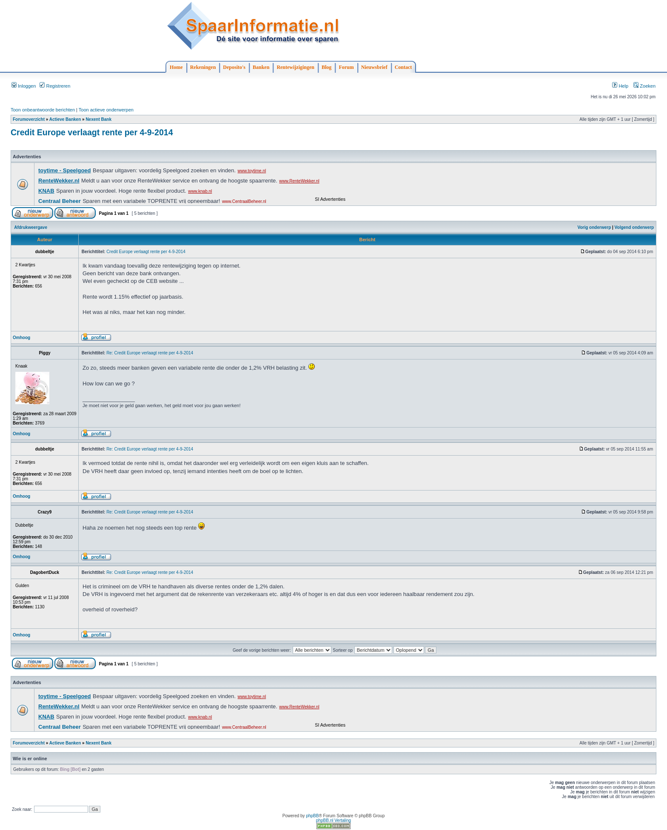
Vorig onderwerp (594, 227)
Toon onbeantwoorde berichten (43, 109)
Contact (403, 67)
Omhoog (21, 337)
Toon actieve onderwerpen (106, 109)
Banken (261, 67)
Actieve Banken (65, 119)
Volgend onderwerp (634, 227)
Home (176, 67)
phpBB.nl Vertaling (333, 820)
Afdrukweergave (30, 227)
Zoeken (644, 85)
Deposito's (234, 67)
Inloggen (23, 85)
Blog (326, 67)
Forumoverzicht (29, 119)
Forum (346, 67)
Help (620, 85)
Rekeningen (203, 67)
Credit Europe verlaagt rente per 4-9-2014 (92, 132)
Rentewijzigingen (295, 67)
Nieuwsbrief (374, 67)
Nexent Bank (98, 119)
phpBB (312, 815)
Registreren (55, 85)
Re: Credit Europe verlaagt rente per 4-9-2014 (149, 353)
